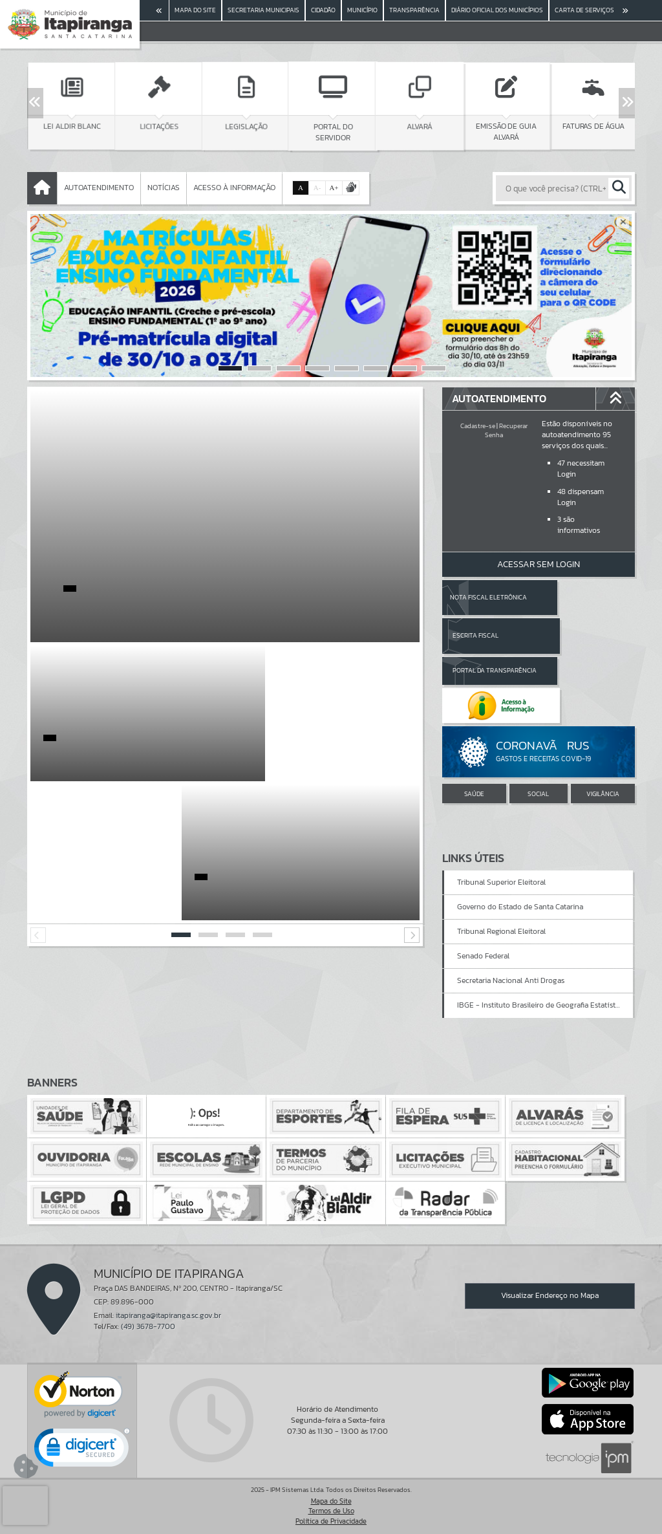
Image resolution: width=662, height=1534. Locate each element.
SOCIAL (538, 724)
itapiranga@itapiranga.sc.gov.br (168, 1315)
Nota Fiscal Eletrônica (487, 597)
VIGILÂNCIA (602, 724)
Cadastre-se (477, 426)
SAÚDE (474, 724)
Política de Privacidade (331, 1521)
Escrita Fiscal (572, 597)
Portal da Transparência (478, 635)
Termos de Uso (331, 1511)
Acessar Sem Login (538, 564)
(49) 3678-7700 (148, 1326)
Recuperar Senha (506, 430)
